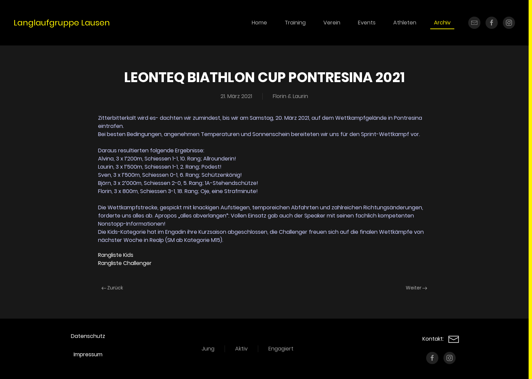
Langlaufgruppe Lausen (62, 22)
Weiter (416, 287)
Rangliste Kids (115, 255)
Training (295, 22)
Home (259, 22)
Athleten (404, 22)
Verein (331, 22)
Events (367, 22)
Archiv (442, 22)
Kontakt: (440, 339)
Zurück (112, 287)
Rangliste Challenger (125, 263)
